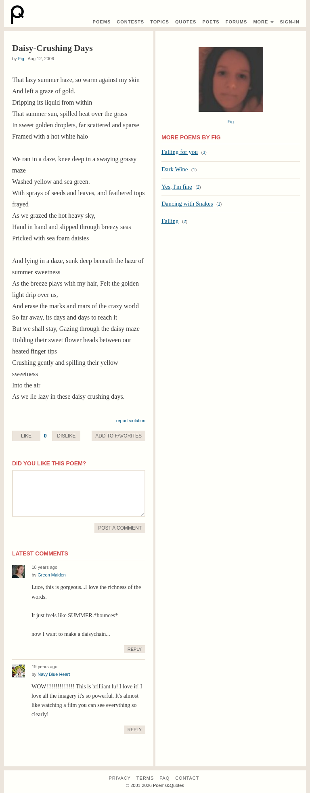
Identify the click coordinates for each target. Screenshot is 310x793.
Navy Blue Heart (54, 674)
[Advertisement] (230, 294)
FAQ (164, 778)
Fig (21, 58)
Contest (130, 21)
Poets (210, 21)
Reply (135, 649)
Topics (159, 21)
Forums (236, 21)
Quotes (185, 21)
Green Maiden (52, 574)
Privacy (119, 778)
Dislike (66, 436)
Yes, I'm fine (176, 186)
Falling (170, 221)
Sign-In (290, 21)
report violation (130, 420)
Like (26, 436)
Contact (187, 778)
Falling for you (179, 152)
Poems (102, 21)
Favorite (118, 436)
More (263, 21)
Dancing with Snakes (187, 203)
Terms (145, 778)
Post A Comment (120, 528)
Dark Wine (174, 169)
